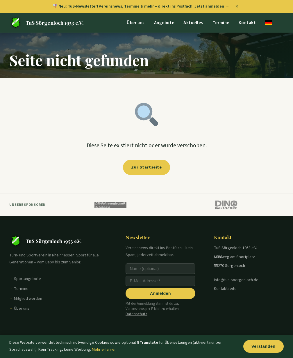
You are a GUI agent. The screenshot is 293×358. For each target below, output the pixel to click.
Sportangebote (27, 279)
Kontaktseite (225, 289)
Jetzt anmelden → (211, 6)
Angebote (164, 22)
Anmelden (160, 293)
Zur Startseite (146, 167)
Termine (220, 22)
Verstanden (263, 346)
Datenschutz (136, 314)
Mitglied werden (28, 299)
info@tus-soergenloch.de (236, 280)
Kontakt (247, 22)
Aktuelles (193, 22)
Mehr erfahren (104, 349)
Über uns (136, 22)
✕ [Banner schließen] (237, 6)
